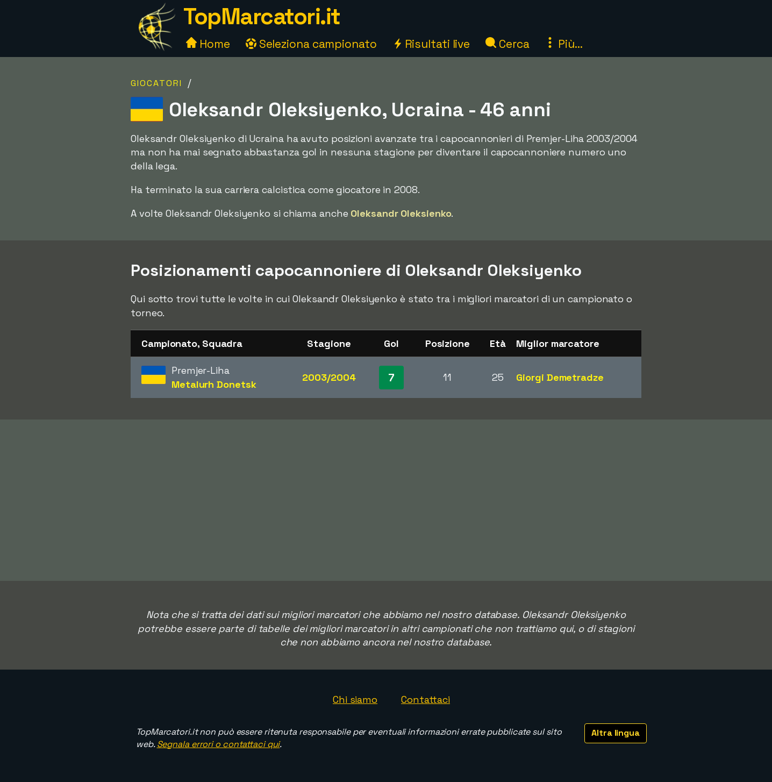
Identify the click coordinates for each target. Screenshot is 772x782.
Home (208, 44)
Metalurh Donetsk (213, 384)
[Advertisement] (386, 500)
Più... (563, 44)
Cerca (507, 44)
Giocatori (156, 83)
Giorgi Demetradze (559, 377)
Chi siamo (355, 699)
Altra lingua (615, 732)
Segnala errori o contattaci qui (218, 744)
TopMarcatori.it (261, 16)
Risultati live (431, 44)
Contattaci (425, 699)
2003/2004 (328, 377)
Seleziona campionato (311, 44)
